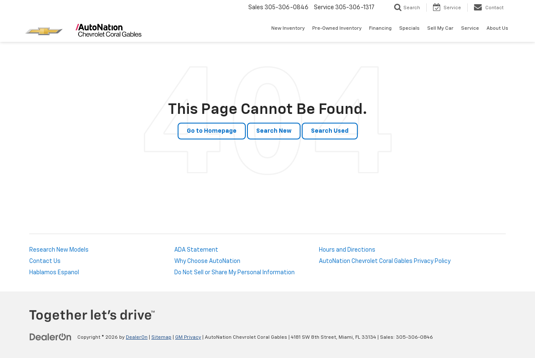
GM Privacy (188, 337)
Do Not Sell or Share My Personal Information (234, 273)
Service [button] (470, 28)
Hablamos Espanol (54, 273)
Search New (273, 131)
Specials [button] (409, 28)
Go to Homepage (212, 131)
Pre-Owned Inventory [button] (337, 28)
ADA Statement (196, 250)
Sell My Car (440, 28)
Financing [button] (380, 28)
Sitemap (161, 337)
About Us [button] (497, 28)
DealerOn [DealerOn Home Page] (137, 337)
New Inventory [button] (288, 28)
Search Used (330, 131)
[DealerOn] (50, 337)
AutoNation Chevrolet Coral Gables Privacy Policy (385, 261)
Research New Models (59, 250)
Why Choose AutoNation (207, 261)
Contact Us (45, 261)
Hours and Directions (347, 250)
